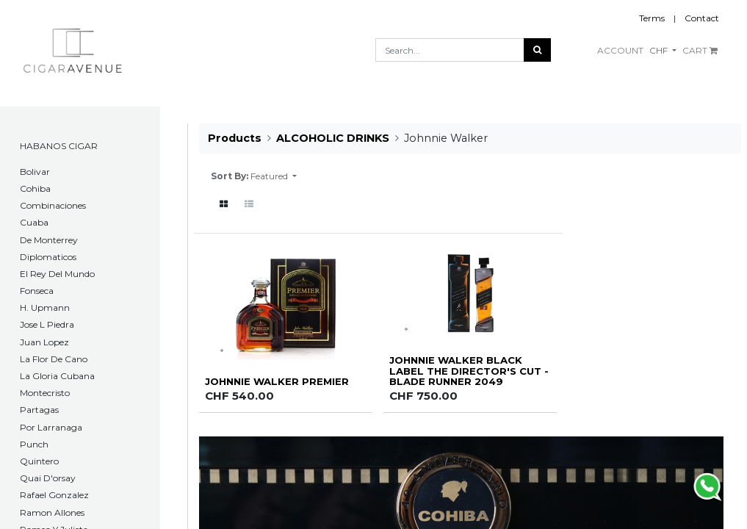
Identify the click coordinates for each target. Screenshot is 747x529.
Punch (34, 444)
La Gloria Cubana (57, 375)
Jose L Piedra (47, 324)
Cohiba (35, 188)
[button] (273, 176)
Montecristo (45, 392)
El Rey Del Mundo (57, 273)
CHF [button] (659, 50)
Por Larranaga (51, 427)
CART (700, 50)
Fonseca (37, 290)
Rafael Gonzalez (54, 494)
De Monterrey (49, 239)
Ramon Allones (52, 512)
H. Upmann (45, 307)
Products (234, 138)
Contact (702, 18)
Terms (652, 18)
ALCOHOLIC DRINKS (332, 138)
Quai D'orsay (48, 477)
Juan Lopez (44, 342)
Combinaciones (53, 205)
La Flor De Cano (53, 358)
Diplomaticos (48, 256)
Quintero (39, 461)
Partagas (39, 409)
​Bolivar (35, 171)
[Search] (537, 50)
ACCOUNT (620, 50)
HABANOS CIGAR (59, 145)
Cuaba (34, 222)
